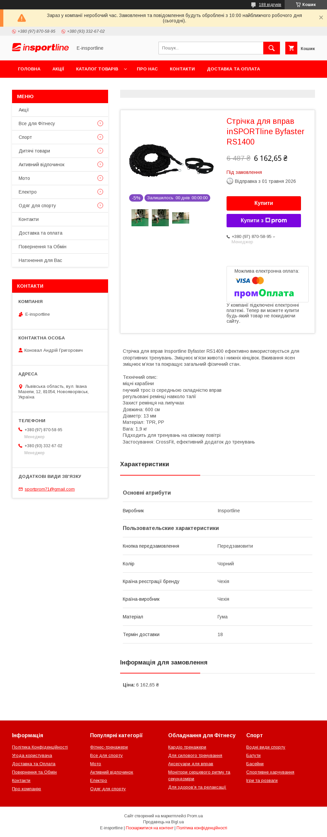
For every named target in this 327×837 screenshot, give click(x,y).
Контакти (182, 68)
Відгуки (95, 86)
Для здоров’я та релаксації (197, 787)
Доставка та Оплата (33, 763)
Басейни (255, 763)
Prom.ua (195, 816)
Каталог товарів (97, 68)
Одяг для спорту (37, 205)
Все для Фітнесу (37, 123)
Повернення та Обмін (46, 86)
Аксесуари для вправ (190, 763)
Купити (264, 203)
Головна (29, 68)
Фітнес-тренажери (109, 747)
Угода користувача (32, 755)
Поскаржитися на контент (150, 828)
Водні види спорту (265, 747)
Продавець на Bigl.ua (163, 822)
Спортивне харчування (270, 772)
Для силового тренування (195, 755)
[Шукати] (271, 48)
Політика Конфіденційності (40, 747)
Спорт (25, 137)
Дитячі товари (34, 151)
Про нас (147, 68)
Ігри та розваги (262, 780)
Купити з (264, 221)
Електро (28, 192)
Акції (58, 68)
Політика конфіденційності (202, 828)
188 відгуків (270, 4)
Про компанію (26, 788)
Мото (24, 178)
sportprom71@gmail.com (50, 489)
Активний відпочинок (41, 164)
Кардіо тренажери (187, 747)
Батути (253, 755)
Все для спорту (106, 755)
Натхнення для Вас (40, 260)
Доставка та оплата (233, 68)
